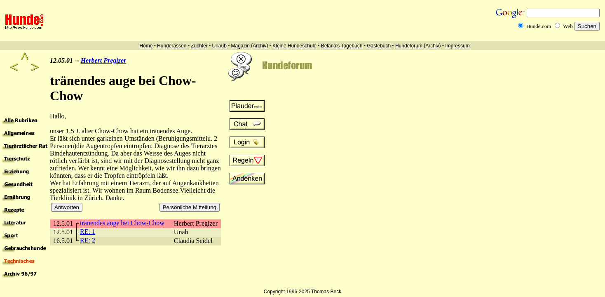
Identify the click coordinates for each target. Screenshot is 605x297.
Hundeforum (408, 46)
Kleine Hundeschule (294, 46)
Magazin (240, 46)
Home (145, 46)
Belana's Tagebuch (342, 46)
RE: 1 (87, 231)
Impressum (457, 46)
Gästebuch (379, 46)
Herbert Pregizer (104, 60)
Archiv (259, 46)
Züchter (199, 46)
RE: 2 (87, 240)
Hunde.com (538, 26)
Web (568, 26)
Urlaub (219, 46)
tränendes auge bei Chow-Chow (122, 222)
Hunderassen (171, 46)
